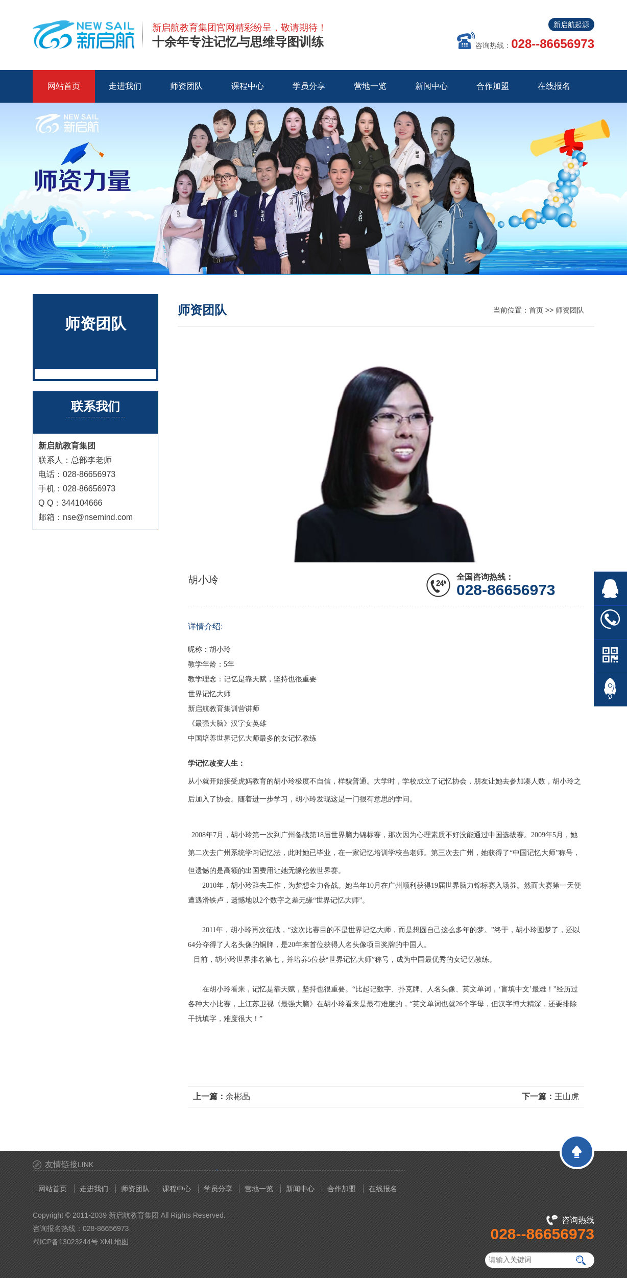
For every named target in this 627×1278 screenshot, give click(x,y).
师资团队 (570, 310)
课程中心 (176, 1189)
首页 (536, 310)
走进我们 (94, 1189)
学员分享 (218, 1189)
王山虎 (566, 1096)
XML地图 (114, 1242)
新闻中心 (300, 1189)
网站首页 (63, 86)
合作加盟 (341, 1189)
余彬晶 (238, 1096)
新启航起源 (571, 24)
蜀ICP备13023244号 (65, 1242)
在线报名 (383, 1189)
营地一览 (259, 1189)
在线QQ (610, 588)
